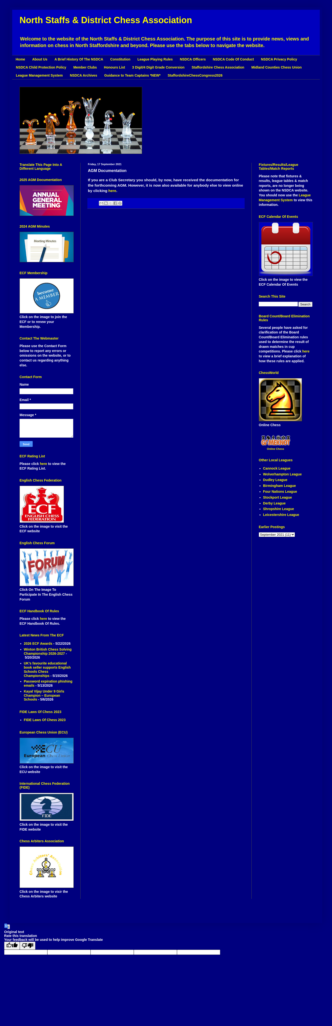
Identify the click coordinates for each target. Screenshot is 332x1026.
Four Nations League (280, 491)
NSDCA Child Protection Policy (41, 67)
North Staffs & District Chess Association (106, 20)
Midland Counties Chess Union (276, 67)
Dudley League (275, 480)
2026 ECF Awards (38, 643)
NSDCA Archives (83, 75)
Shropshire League (278, 509)
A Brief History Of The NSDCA (78, 59)
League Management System (39, 75)
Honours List (114, 67)
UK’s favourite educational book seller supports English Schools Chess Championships (47, 669)
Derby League (274, 503)
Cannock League (276, 468)
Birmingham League (279, 486)
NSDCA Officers (193, 59)
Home (20, 59)
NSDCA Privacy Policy (279, 59)
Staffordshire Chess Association (218, 67)
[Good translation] (12, 946)
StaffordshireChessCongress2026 (195, 75)
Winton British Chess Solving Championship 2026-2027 (48, 651)
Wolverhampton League (282, 474)
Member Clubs (85, 67)
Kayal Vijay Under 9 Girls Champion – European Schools (44, 695)
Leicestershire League (281, 515)
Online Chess (275, 448)
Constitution (120, 59)
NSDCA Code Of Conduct (233, 59)
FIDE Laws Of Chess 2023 (45, 720)
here (112, 191)
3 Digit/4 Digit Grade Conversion (158, 67)
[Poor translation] (27, 946)
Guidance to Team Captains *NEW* (132, 75)
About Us (39, 59)
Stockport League (277, 497)
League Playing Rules (155, 59)
